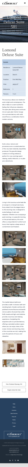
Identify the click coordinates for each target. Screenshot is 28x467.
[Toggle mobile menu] (25, 3)
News (14, 407)
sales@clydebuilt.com (14, 450)
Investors (14, 410)
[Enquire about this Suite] (14, 390)
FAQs (14, 404)
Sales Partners (14, 413)
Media (14, 419)
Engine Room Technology (16, 454)
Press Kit (14, 416)
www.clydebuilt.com (14, 452)
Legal (14, 426)
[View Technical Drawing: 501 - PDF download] (14, 384)
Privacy (14, 423)
